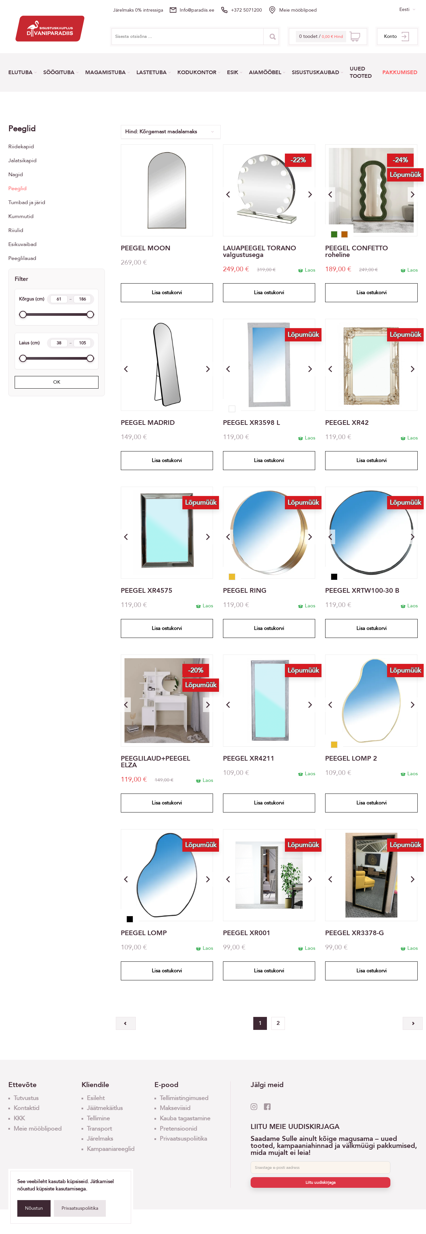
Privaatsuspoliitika (80, 1208)
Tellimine (98, 1118)
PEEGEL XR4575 (146, 590)
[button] (310, 194)
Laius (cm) (56, 343)
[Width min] (59, 343)
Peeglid (17, 188)
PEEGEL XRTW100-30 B (362, 590)
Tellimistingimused (184, 1098)
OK (56, 382)
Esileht (96, 1098)
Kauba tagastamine (185, 1118)
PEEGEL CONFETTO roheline (356, 251)
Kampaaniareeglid (110, 1149)
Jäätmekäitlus (105, 1108)
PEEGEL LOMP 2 (351, 758)
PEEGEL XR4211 (249, 758)
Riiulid (15, 230)
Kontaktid (26, 1108)
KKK (19, 1118)
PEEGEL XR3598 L (251, 423)
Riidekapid (21, 146)
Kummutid (21, 216)
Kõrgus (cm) (56, 299)
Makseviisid (175, 1108)
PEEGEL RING (245, 590)
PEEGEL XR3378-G (354, 933)
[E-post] (320, 1167)
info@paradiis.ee (197, 10)
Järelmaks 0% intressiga (138, 10)
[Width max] (82, 343)
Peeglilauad (22, 258)
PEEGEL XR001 (247, 933)
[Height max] (82, 299)
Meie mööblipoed (298, 10)
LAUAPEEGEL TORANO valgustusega (259, 251)
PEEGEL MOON (145, 248)
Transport (99, 1129)
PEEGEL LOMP (144, 933)
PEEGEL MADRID (148, 423)
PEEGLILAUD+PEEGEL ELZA (155, 762)
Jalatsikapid (22, 160)
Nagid (15, 174)
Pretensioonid (178, 1129)
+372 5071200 (246, 10)
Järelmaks (100, 1139)
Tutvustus (26, 1098)
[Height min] (59, 299)
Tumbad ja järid (26, 202)
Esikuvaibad (22, 244)
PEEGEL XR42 (347, 423)
